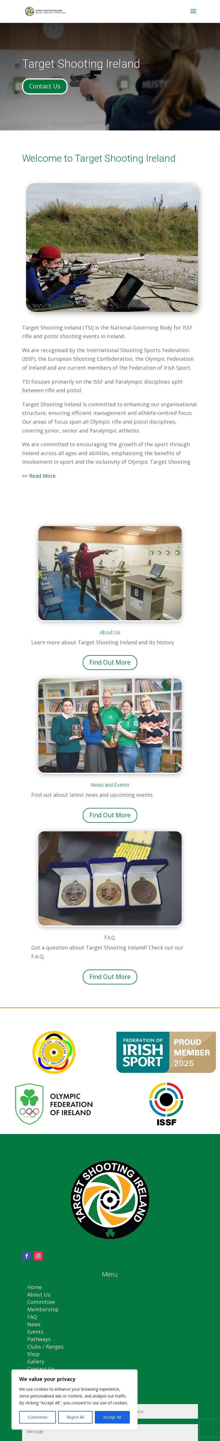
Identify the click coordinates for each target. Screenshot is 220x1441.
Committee (41, 1302)
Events (35, 1331)
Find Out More (110, 662)
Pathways (39, 1339)
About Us (38, 1294)
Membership (43, 1309)
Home (34, 1287)
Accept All (112, 1417)
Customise (38, 1417)
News (34, 1324)
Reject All (75, 1417)
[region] (74, 1399)
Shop (33, 1354)
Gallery (35, 1361)
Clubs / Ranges (45, 1346)
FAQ (32, 1316)
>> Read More (39, 475)
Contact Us (44, 86)
